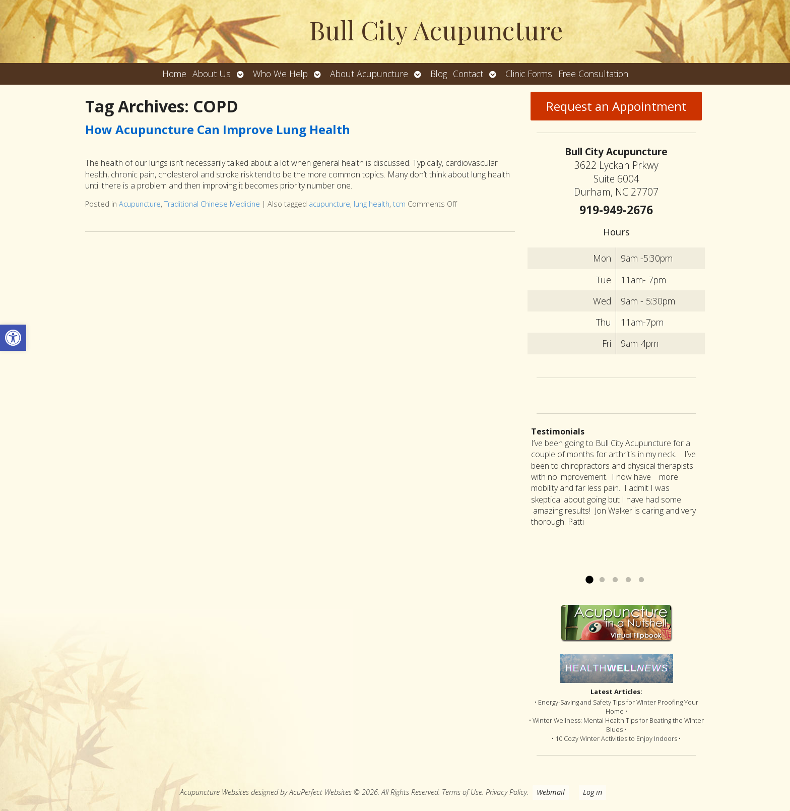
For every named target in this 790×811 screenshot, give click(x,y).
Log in (592, 792)
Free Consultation (593, 74)
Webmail (551, 792)
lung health (371, 204)
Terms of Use (462, 792)
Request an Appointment (616, 106)
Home (174, 74)
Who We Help (280, 74)
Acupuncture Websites (214, 792)
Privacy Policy (506, 792)
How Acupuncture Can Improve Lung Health (217, 129)
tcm (399, 204)
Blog (438, 74)
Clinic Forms (528, 74)
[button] (13, 338)
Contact (468, 74)
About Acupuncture (369, 74)
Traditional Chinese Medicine (212, 204)
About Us (211, 74)
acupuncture (329, 204)
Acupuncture (140, 204)
